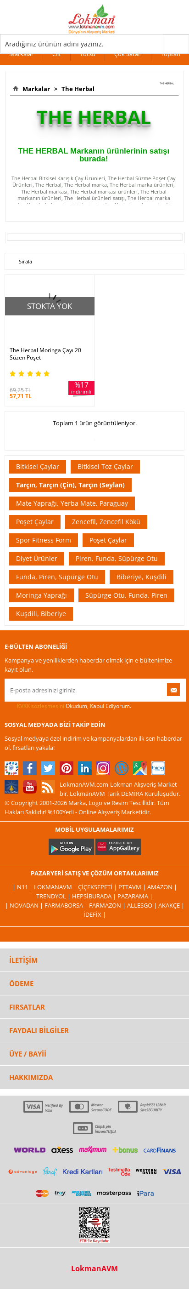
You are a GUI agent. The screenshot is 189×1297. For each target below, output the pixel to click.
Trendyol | (54, 896)
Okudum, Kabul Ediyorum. (68, 706)
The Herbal (76, 89)
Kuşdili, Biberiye (41, 613)
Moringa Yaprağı (41, 595)
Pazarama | (135, 896)
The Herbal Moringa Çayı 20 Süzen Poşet (45, 354)
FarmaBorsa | (66, 905)
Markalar (21, 54)
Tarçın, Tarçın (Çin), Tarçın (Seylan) (70, 484)
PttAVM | (132, 887)
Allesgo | (142, 905)
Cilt (56, 54)
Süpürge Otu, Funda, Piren (126, 595)
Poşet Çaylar (35, 521)
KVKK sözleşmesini (40, 706)
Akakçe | (171, 905)
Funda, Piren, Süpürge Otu (57, 576)
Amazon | (162, 887)
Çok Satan (128, 54)
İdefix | (94, 914)
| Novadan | (24, 905)
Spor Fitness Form (43, 540)
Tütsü (87, 54)
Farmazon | (108, 905)
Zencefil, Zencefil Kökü (106, 521)
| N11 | (23, 887)
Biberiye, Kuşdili (142, 576)
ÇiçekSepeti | (98, 887)
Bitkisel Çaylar (37, 466)
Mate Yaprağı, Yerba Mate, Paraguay (72, 503)
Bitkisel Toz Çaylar (105, 466)
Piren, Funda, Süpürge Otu (117, 558)
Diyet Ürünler (36, 558)
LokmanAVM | (56, 887)
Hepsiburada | (94, 896)
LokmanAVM (94, 1268)
